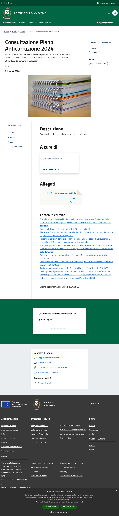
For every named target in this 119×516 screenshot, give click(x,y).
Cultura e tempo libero (39, 429)
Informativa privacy (67, 467)
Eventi (91, 449)
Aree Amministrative (9, 429)
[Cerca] (115, 13)
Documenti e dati (8, 450)
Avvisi (22, 31)
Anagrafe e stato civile (39, 425)
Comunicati (93, 429)
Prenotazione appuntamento (42, 463)
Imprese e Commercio (39, 434)
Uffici (3, 434)
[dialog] (59, 502)
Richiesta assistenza (39, 475)
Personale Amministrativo (11, 446)
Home (6, 31)
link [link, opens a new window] (82, 502)
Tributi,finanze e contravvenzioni (73, 429)
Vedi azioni (106, 42)
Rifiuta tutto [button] (68, 507)
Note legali (64, 471)
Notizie (92, 425)
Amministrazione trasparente (71, 463)
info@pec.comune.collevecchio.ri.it (15, 487)
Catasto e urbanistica (39, 438)
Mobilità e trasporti (38, 442)
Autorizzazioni (65, 438)
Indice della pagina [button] (14, 125)
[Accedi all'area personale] (106, 3)
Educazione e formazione (70, 425)
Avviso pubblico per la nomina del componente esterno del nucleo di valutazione (75, 271)
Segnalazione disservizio (40, 467)
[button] (59, 512)
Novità (14, 31)
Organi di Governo (8, 425)
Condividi (94, 42)
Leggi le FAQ (35, 471)
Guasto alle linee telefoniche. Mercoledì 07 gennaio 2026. (65, 229)
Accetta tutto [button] (50, 507)
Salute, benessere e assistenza (72, 434)
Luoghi (92, 445)
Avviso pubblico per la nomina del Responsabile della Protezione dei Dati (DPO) (74, 268)
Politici (4, 442)
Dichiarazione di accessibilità (71, 475)
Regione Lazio (6, 3)
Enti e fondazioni (8, 438)
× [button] (116, 491)
